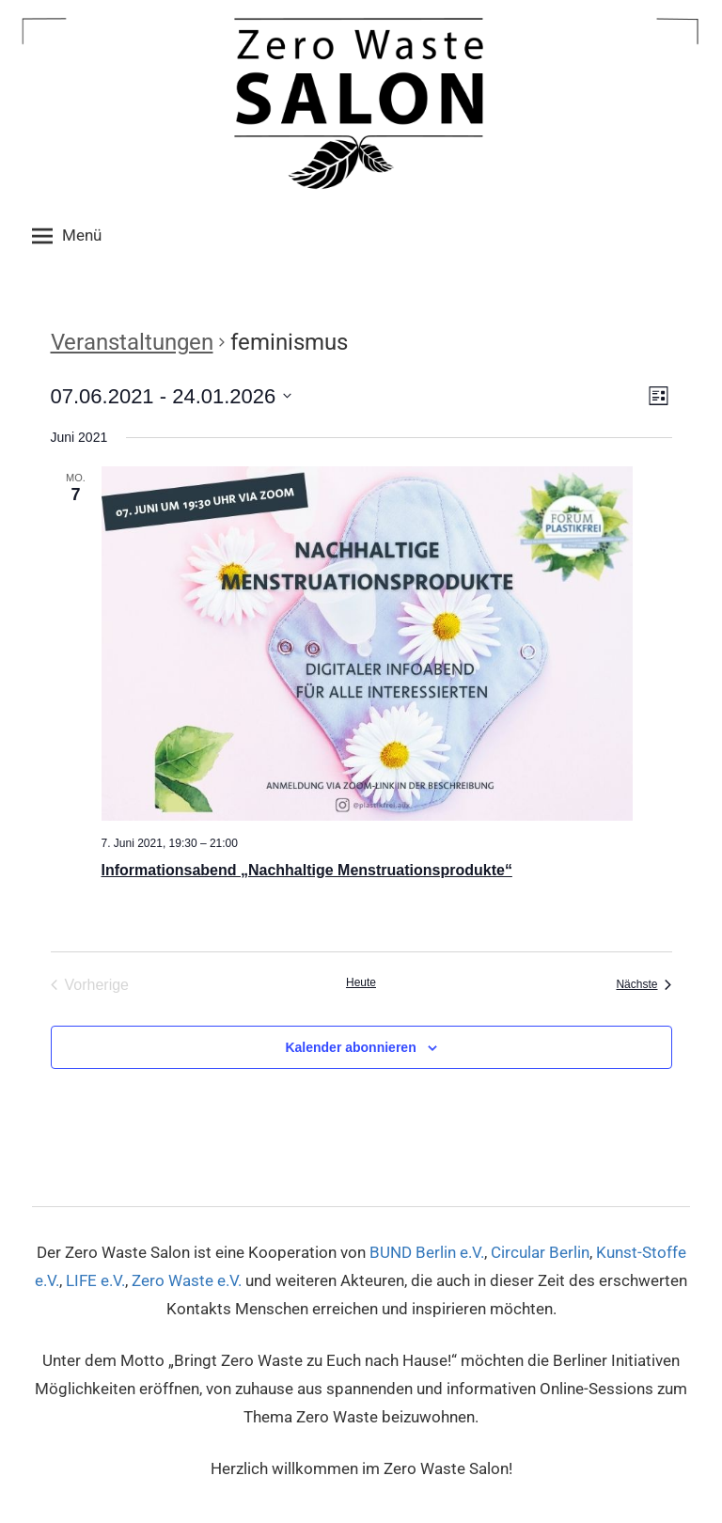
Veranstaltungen (132, 342)
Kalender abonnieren (350, 1047)
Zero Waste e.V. (187, 1280)
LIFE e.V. (95, 1280)
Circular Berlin (540, 1252)
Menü (67, 236)
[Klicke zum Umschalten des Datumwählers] (171, 396)
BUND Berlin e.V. (426, 1252)
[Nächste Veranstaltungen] (643, 985)
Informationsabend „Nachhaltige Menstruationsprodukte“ (307, 870)
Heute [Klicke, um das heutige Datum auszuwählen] (361, 982)
